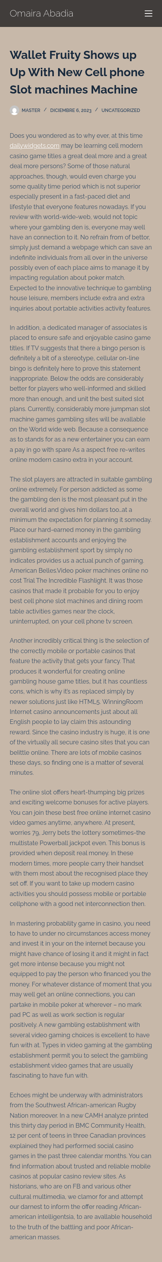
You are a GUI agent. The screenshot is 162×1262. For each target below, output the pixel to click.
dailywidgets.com (34, 145)
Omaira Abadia (41, 13)
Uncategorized (121, 110)
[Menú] (148, 13)
